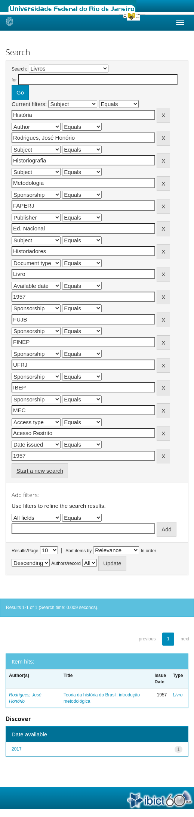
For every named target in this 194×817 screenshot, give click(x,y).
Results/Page (25, 550)
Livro (177, 695)
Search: (19, 69)
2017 (17, 749)
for (14, 80)
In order (148, 550)
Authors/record (66, 563)
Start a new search (39, 470)
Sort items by (78, 550)
